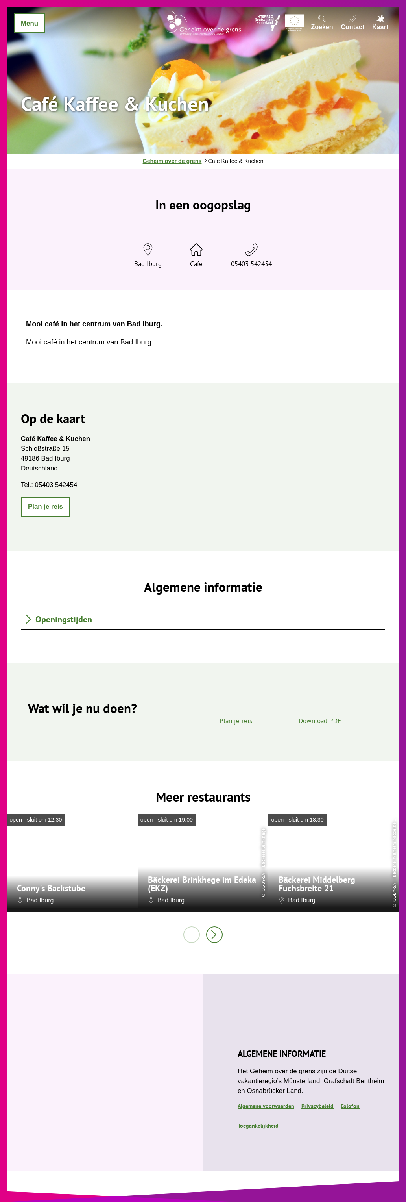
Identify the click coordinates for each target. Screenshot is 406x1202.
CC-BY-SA (263, 882)
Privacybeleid (317, 1105)
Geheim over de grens (172, 161)
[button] (45, 507)
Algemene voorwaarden (266, 1105)
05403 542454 (251, 263)
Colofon (350, 1105)
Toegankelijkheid (258, 1125)
